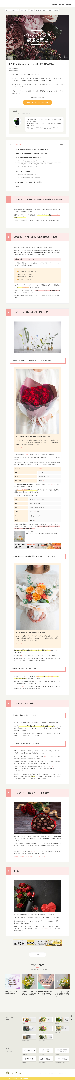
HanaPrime (45, 928)
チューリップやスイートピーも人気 (26, 166)
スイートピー (51, 676)
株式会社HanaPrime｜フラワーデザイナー (21, 113)
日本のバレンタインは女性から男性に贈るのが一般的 (31, 153)
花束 (15, 524)
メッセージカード (55, 215)
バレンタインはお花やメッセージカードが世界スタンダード (33, 150)
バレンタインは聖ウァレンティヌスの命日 (28, 177)
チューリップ (40, 676)
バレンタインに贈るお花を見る (37, 102)
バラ (27, 454)
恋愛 (32, 10)
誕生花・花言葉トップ (12, 10)
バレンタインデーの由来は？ (24, 171)
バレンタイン (25, 287)
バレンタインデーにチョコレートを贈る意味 (28, 182)
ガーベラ (48, 650)
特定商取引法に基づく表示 (64, 1073)
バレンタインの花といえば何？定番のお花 (28, 157)
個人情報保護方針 (52, 1073)
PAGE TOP (71, 1017)
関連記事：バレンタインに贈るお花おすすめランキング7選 (29, 856)
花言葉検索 (54, 4)
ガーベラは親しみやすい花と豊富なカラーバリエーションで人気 (33, 164)
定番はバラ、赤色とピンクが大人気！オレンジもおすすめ (32, 161)
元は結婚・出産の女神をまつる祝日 (26, 174)
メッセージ (54, 484)
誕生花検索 (61, 4)
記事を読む (68, 4)
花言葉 (40, 468)
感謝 (34, 511)
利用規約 (45, 1073)
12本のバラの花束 (22, 490)
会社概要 (39, 1073)
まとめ (17, 186)
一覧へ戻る (38, 954)
